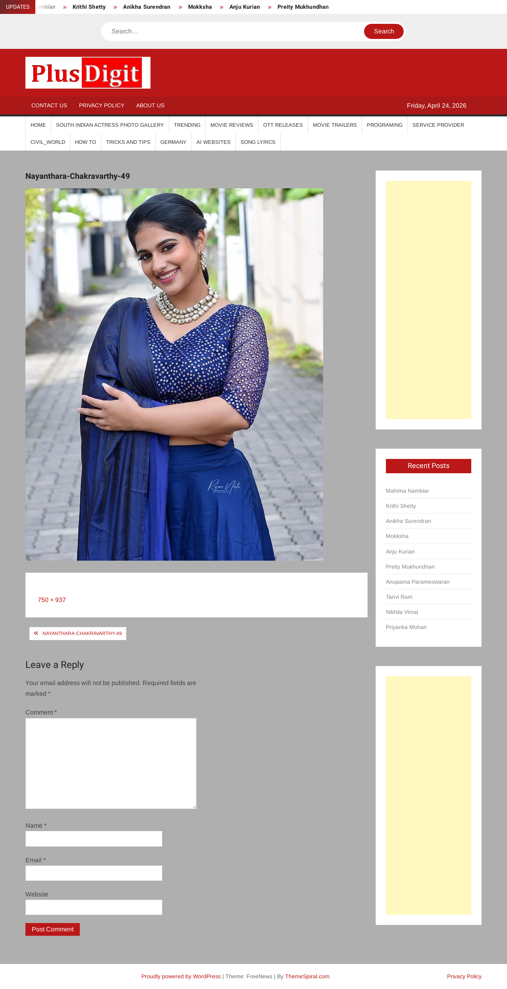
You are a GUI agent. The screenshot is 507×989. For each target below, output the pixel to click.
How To (85, 142)
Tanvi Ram (399, 597)
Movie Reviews (231, 125)
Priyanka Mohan (406, 627)
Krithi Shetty (89, 7)
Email (35, 860)
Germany (173, 142)
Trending (187, 125)
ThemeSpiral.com (307, 976)
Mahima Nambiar (407, 491)
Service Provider (438, 125)
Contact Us (49, 105)
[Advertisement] (428, 300)
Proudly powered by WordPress (181, 976)
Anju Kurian (244, 7)
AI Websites (214, 142)
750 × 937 (52, 599)
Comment (41, 712)
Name (35, 825)
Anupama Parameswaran (418, 582)
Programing (385, 125)
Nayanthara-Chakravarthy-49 (82, 633)
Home (38, 125)
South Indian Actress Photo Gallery (110, 125)
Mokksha (200, 7)
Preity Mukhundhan (303, 7)
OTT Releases (283, 125)
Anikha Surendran (146, 7)
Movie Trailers (335, 125)
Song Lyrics (258, 142)
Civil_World (48, 142)
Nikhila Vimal (402, 612)
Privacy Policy (101, 105)
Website (36, 894)
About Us (150, 105)
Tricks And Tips (128, 142)
